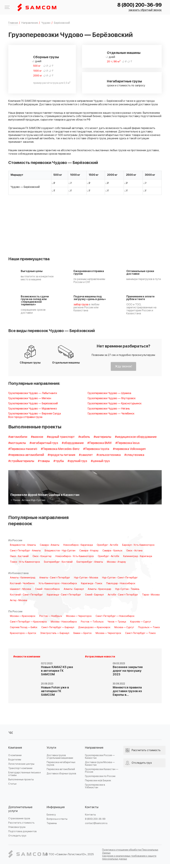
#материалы (102, 437)
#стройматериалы (21, 461)
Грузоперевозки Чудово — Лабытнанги (32, 393)
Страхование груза (19, 818)
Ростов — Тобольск (92, 621)
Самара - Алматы (49, 545)
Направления (94, 748)
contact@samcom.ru (96, 823)
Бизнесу (51, 814)
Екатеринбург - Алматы (90, 561)
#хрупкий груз (77, 461)
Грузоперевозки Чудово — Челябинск (111, 413)
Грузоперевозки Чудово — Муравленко (32, 408)
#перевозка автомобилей (26, 455)
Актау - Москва (18, 600)
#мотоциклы (17, 443)
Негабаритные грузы (124, 81)
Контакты (91, 807)
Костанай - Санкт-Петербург (26, 594)
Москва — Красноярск (22, 616)
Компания (15, 748)
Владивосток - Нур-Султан (60, 550)
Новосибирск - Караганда (78, 545)
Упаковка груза (16, 827)
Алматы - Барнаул (74, 589)
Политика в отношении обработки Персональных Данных (130, 851)
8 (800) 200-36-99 (139, 5)
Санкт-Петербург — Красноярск (28, 621)
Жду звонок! (123, 366)
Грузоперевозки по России (100, 776)
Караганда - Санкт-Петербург (64, 594)
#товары (44, 461)
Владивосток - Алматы (23, 545)
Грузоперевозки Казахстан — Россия (101, 771)
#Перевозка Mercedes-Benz (60, 449)
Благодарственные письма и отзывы (24, 774)
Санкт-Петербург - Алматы (25, 550)
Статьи (12, 784)
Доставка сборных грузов (61, 773)
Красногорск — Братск (23, 633)
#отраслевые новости (100, 656)
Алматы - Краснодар (99, 589)
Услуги (51, 748)
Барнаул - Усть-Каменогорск (138, 545)
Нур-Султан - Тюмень (127, 589)
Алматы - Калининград (22, 577)
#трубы (58, 461)
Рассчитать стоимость (21, 823)
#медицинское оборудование (136, 437)
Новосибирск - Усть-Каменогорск (74, 556)
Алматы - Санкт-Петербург (54, 577)
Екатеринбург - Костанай (58, 561)
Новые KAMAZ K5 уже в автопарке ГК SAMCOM (57, 671)
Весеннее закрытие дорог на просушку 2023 (128, 671)
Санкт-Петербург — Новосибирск (115, 616)
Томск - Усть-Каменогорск (25, 561)
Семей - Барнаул (94, 594)
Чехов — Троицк (117, 621)
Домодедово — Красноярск (94, 627)
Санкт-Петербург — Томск (140, 633)
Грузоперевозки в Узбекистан (95, 786)
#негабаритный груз (44, 443)
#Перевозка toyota (96, 449)
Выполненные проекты (21, 779)
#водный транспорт (61, 437)
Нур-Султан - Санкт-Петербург (120, 577)
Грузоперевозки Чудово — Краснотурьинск (115, 403)
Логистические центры (21, 764)
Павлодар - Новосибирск (120, 583)
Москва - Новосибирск (64, 621)
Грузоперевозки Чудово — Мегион (29, 398)
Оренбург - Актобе (107, 545)
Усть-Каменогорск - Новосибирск (58, 583)
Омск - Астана (134, 550)
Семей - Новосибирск (47, 589)
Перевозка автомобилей (61, 769)
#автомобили (17, 437)
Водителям (14, 759)
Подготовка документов (22, 831)
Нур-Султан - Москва (86, 577)
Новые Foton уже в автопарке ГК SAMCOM (55, 691)
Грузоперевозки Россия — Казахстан (100, 757)
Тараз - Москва (151, 594)
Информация (56, 807)
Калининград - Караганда (137, 556)
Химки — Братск (82, 633)
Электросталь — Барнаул (54, 633)
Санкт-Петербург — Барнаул (57, 627)
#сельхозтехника (108, 455)
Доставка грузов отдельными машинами (60, 757)
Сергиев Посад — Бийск (23, 627)
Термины (52, 823)
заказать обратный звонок (145, 10)
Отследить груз (17, 835)
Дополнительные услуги (20, 809)
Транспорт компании (20, 768)
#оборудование (73, 443)
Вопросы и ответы (57, 819)
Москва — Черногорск (79, 616)
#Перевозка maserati (22, 449)
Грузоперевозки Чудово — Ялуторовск (112, 398)
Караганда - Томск (91, 583)
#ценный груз (100, 461)
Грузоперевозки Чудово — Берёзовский (33, 403)
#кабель (84, 437)
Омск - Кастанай (19, 556)
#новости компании (26, 656)
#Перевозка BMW (99, 443)
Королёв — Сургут (140, 621)
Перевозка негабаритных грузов (61, 764)
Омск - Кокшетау (42, 556)
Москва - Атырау (116, 561)
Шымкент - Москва (20, 589)
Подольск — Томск (149, 627)
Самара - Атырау (88, 550)
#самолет (86, 455)
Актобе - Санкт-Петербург (123, 594)
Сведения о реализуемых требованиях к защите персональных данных (129, 857)
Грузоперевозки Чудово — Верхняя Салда (34, 413)
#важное (37, 437)
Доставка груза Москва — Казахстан (100, 764)
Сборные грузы (46, 57)
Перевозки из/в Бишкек (98, 780)
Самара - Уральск (112, 550)
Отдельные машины (123, 52)
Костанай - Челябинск (22, 583)
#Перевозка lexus (127, 443)
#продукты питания (61, 455)
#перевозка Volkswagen (129, 449)
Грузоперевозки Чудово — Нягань (109, 408)
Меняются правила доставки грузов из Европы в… (127, 691)
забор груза (81, 305)
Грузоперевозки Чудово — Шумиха (109, 393)
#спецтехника (134, 455)
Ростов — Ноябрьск (50, 616)
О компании (15, 755)
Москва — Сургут (124, 627)
